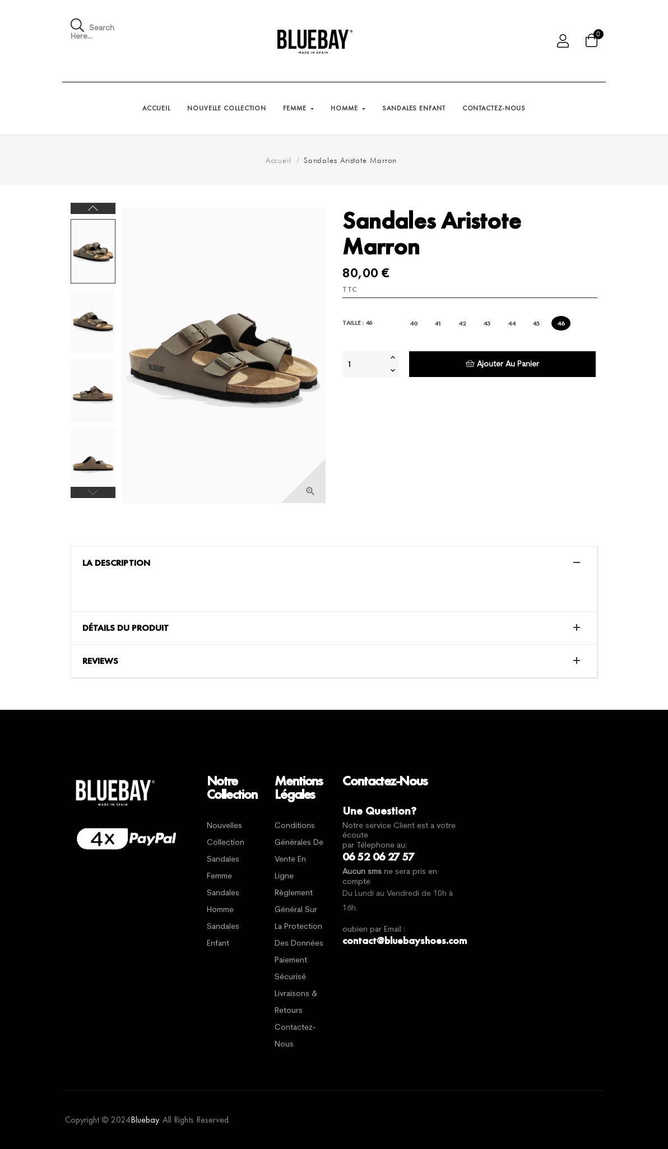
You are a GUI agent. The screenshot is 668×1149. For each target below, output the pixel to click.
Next (93, 208)
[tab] (334, 563)
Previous (93, 492)
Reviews (100, 661)
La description (116, 563)
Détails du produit (125, 628)
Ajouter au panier (502, 364)
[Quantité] (364, 364)
